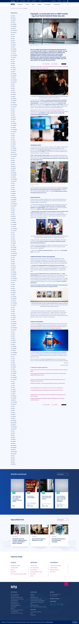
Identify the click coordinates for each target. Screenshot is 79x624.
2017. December (13, 222)
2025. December (13, 24)
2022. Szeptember (14, 104)
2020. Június (13, 160)
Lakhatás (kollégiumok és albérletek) (55, 565)
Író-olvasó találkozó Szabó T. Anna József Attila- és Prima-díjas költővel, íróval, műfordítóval (61, 498)
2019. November (13, 174)
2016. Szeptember (14, 253)
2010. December (13, 395)
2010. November (13, 397)
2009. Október (13, 424)
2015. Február (13, 292)
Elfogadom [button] (75, 622)
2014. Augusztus (13, 305)
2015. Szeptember (14, 278)
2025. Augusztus (13, 32)
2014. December (13, 296)
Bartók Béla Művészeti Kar (15, 595)
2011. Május (13, 385)
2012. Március (13, 364)
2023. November (13, 75)
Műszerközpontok (47, 4)
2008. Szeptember (14, 451)
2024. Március (13, 67)
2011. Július (13, 381)
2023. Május (13, 88)
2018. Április (13, 214)
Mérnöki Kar (12, 608)
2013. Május (13, 336)
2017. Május (13, 236)
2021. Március (13, 141)
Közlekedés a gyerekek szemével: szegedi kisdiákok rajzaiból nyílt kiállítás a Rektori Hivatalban (19, 541)
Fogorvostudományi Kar (14, 600)
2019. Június (13, 185)
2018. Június (13, 210)
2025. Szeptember (14, 30)
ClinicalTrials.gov (33, 326)
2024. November (13, 51)
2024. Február (13, 69)
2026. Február (13, 20)
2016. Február (13, 267)
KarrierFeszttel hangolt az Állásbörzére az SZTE (38, 539)
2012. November (13, 348)
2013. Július (13, 331)
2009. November (13, 422)
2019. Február (13, 193)
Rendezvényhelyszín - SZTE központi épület (36, 602)
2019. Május (13, 187)
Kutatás (33, 4)
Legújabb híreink (14, 536)
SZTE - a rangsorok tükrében (34, 567)
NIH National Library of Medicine (55, 326)
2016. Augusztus (13, 255)
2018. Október (13, 201)
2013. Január (13, 344)
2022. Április (13, 115)
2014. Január (13, 319)
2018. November (13, 199)
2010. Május (13, 410)
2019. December (13, 172)
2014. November (13, 298)
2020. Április (13, 164)
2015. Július (13, 282)
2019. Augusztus (13, 181)
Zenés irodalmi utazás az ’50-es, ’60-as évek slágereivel (46, 497)
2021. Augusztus (13, 131)
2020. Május (13, 162)
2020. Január (13, 170)
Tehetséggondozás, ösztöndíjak (15, 565)
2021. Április (13, 139)
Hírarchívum (21, 8)
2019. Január (13, 195)
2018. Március (13, 216)
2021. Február (13, 143)
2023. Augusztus (13, 82)
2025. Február (13, 44)
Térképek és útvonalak (54, 598)
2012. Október (13, 350)
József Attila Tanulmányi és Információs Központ (37, 600)
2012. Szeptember (14, 352)
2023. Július (13, 84)
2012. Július (13, 356)
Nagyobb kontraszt (67, 1)
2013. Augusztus (13, 329)
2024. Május (13, 63)
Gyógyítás (39, 4)
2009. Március (13, 439)
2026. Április (13, 15)
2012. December (13, 346)
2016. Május (13, 261)
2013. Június (13, 333)
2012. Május (13, 360)
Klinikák (31, 613)
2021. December (13, 123)
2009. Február (13, 441)
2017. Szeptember (14, 228)
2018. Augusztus (13, 205)
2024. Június (13, 61)
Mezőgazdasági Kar (13, 606)
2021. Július (13, 133)
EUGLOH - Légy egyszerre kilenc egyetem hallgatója (18, 573)
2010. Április (13, 412)
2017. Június (13, 234)
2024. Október (25, 8)
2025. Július (13, 34)
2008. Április (13, 459)
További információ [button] (49, 622)
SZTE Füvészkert (32, 573)
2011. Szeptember (14, 377)
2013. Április (13, 338)
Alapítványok (32, 594)
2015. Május (13, 286)
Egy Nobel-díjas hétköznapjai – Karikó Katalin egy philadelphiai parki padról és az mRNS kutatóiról (47, 383)
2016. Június (13, 259)
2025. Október (13, 28)
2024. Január (13, 71)
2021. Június (13, 135)
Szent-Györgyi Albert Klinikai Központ (35, 611)
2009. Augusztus (13, 428)
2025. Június (13, 36)
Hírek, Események (57, 4)
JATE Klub (31, 575)
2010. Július (13, 406)
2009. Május (13, 435)
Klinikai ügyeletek (33, 614)
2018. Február (13, 218)
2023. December (13, 73)
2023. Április (13, 90)
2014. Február (13, 317)
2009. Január (13, 443)
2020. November (13, 150)
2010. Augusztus (13, 404)
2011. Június (13, 383)
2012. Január (13, 369)
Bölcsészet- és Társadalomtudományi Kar (17, 597)
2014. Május (13, 311)
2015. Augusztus (13, 280)
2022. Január (13, 121)
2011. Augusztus (13, 379)
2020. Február (13, 168)
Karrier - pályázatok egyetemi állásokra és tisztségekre (38, 606)
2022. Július (13, 108)
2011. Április (13, 387)
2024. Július (13, 59)
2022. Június (13, 110)
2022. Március (13, 117)
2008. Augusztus (13, 453)
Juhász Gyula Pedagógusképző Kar (16, 605)
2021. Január (13, 146)
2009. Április (13, 437)
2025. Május (13, 38)
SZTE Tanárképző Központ (14, 611)
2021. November (13, 125)
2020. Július (13, 158)
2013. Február (13, 342)
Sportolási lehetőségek (53, 567)
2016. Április (13, 263)
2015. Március (13, 290)
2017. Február (13, 243)
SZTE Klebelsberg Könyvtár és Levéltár (36, 571)
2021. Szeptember (14, 129)
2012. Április (13, 362)
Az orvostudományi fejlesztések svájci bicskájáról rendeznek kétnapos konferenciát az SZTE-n (46, 390)
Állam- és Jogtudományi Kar (15, 594)
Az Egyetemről (20, 4)
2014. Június (13, 309)
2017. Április (13, 238)
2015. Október (13, 276)
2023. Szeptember (14, 79)
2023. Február (13, 94)
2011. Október (13, 375)
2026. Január (13, 22)
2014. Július (13, 307)
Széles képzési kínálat (33, 565)
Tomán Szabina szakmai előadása (31, 496)
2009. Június (13, 433)
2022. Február (13, 119)
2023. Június (13, 86)
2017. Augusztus (13, 230)
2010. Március (13, 414)
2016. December (13, 247)
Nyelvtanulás (13, 569)
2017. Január (13, 245)
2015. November (13, 274)
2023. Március (13, 92)
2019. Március (13, 191)
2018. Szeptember (14, 203)
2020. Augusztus (13, 156)
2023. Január (13, 96)
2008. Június (13, 457)
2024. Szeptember (14, 55)
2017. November (13, 224)
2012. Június (13, 358)
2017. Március (13, 241)
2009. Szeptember (14, 426)
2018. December (13, 197)
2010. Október (13, 400)
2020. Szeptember (14, 154)
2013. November (13, 323)
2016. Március (13, 265)
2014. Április (13, 313)
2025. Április (13, 40)
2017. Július (13, 232)
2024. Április (13, 65)
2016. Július (13, 257)
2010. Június (13, 408)
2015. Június (13, 284)
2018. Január (13, 220)
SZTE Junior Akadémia (33, 569)
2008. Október (13, 449)
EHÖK (31, 603)
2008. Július (13, 455)
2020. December (13, 148)
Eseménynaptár (61, 474)
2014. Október (13, 300)
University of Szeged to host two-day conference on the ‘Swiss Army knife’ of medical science (46, 387)
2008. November (13, 447)
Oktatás (27, 4)
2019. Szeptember (14, 179)
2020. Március (13, 166)
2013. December (13, 321)
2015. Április (13, 288)
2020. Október (13, 152)
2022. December (13, 98)
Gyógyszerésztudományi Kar (15, 603)
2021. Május (13, 137)
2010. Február (13, 416)
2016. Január (13, 269)
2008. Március (13, 464)
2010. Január (13, 418)
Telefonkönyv (53, 1)
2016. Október (13, 251)
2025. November (13, 26)
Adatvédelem (59, 1)
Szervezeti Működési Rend (34, 597)
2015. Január (13, 294)
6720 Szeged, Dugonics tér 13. (56, 594)
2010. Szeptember (14, 402)
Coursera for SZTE (13, 571)
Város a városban (52, 571)
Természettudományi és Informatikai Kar (17, 613)
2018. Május (13, 212)
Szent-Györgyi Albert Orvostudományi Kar (17, 609)
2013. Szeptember (14, 327)
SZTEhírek (17, 8)
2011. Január (13, 393)
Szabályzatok (32, 595)
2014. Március (13, 315)
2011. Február (13, 391)
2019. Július (13, 183)
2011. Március (13, 389)
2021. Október (13, 127)
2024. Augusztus (13, 57)
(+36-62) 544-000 (54, 595)
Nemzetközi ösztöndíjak (14, 567)
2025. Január (13, 46)
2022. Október (13, 102)
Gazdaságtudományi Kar (14, 602)
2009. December (13, 420)
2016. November (13, 249)
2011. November (13, 373)
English (64, 1)
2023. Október (13, 77)
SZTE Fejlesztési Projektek (34, 605)
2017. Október (13, 226)
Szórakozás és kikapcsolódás (54, 569)
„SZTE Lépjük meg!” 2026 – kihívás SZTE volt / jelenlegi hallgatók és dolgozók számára (17, 498)
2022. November (13, 100)
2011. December (13, 371)
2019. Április (13, 189)
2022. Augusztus (13, 106)
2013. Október (13, 325)
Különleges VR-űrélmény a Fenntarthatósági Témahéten (58, 540)
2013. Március (13, 340)
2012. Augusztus (13, 354)
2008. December (13, 445)
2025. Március (13, 42)
